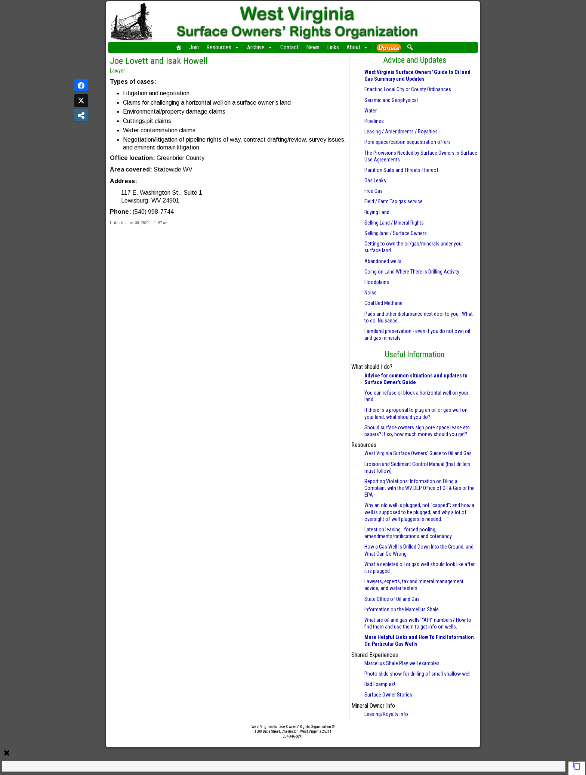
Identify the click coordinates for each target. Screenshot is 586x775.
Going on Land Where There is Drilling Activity (411, 272)
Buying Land (376, 212)
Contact (289, 47)
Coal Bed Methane (383, 303)
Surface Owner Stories (388, 695)
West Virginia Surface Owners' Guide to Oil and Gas (418, 453)
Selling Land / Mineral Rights (394, 223)
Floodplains (376, 282)
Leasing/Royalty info (386, 714)
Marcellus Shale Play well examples (402, 663)
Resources (223, 47)
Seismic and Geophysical (391, 100)
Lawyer (117, 71)
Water (370, 111)
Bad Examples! (379, 684)
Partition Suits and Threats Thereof (401, 170)
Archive (260, 47)
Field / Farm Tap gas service (393, 201)
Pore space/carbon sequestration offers (407, 142)
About (357, 47)
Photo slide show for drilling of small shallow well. (418, 674)
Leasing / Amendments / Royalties (401, 132)
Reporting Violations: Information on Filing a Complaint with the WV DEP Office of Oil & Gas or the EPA (419, 488)
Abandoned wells (382, 261)
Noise (370, 293)
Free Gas (373, 191)
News (313, 47)
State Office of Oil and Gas (392, 599)
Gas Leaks (375, 180)
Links (333, 47)
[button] (409, 47)
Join (194, 47)
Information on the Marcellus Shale (401, 609)
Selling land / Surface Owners (395, 233)
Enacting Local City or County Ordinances (407, 89)
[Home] (178, 47)
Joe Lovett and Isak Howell (159, 61)
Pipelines (374, 121)
